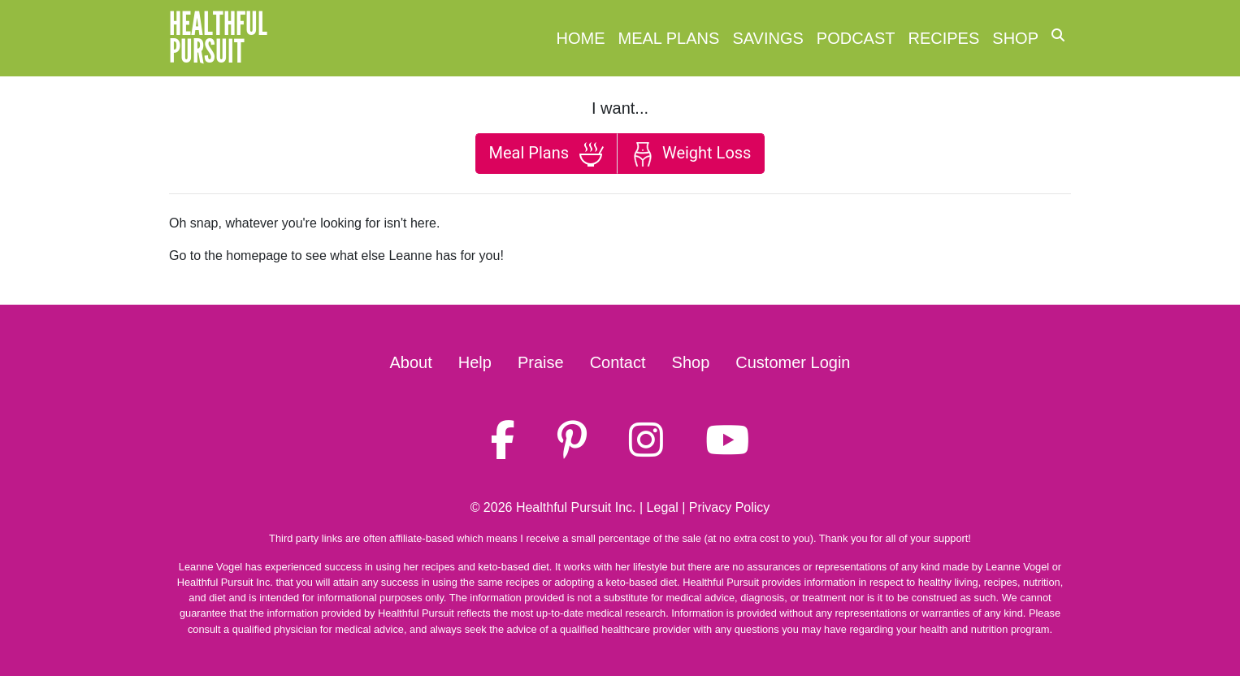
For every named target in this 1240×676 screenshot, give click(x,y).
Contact (618, 362)
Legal (663, 507)
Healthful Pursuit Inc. (576, 507)
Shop (1015, 38)
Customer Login (792, 362)
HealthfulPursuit (218, 38)
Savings (767, 38)
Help (475, 362)
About (411, 362)
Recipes (944, 38)
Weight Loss (691, 154)
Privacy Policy (729, 507)
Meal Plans (669, 38)
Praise (541, 362)
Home (581, 38)
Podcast (856, 38)
